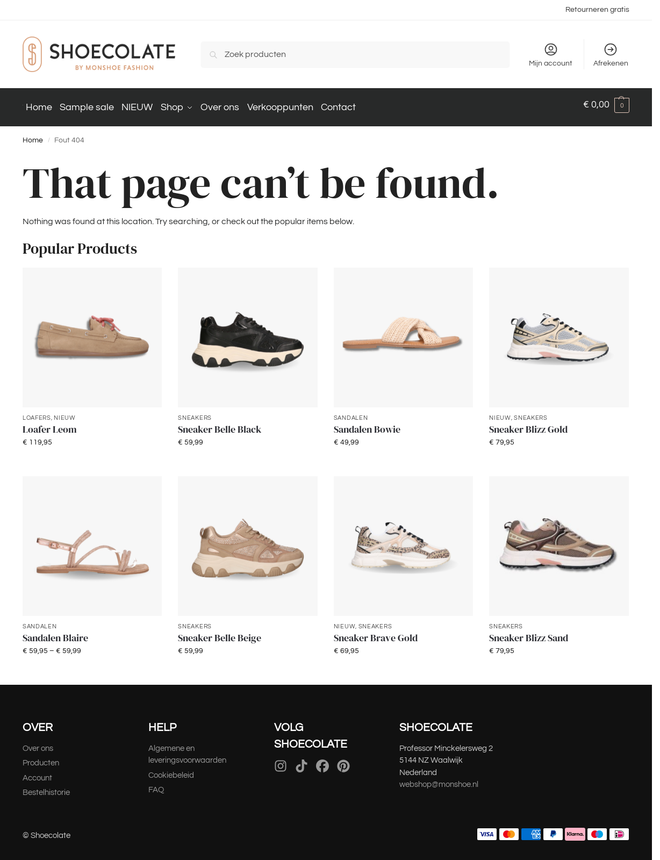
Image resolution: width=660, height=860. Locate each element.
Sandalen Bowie (367, 424)
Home (33, 135)
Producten (41, 758)
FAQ (156, 784)
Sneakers (195, 412)
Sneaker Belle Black (219, 424)
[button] (606, 105)
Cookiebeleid (171, 770)
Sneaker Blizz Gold (528, 424)
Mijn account (550, 54)
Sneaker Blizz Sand (528, 632)
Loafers (37, 412)
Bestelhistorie (47, 787)
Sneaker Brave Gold (376, 632)
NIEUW (65, 412)
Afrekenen (610, 54)
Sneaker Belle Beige (219, 632)
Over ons (38, 743)
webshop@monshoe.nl (438, 779)
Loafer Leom (50, 424)
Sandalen (351, 412)
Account (37, 773)
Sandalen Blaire (55, 632)
